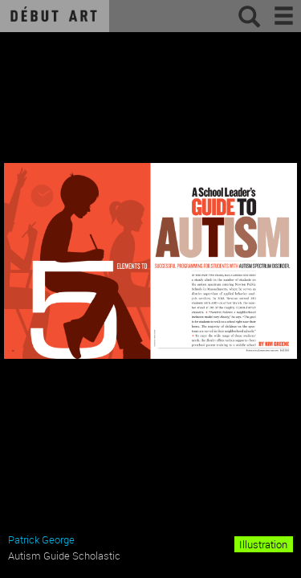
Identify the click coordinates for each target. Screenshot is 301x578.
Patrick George (41, 539)
